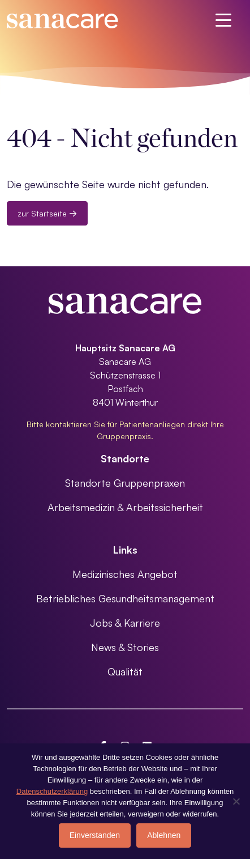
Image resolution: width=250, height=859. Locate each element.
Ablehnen (163, 835)
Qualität (125, 671)
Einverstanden (95, 835)
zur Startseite (47, 213)
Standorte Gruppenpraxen (125, 483)
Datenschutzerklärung (52, 791)
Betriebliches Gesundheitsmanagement (125, 598)
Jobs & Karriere (125, 622)
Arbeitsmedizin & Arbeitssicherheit (125, 507)
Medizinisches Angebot (125, 574)
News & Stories (125, 647)
